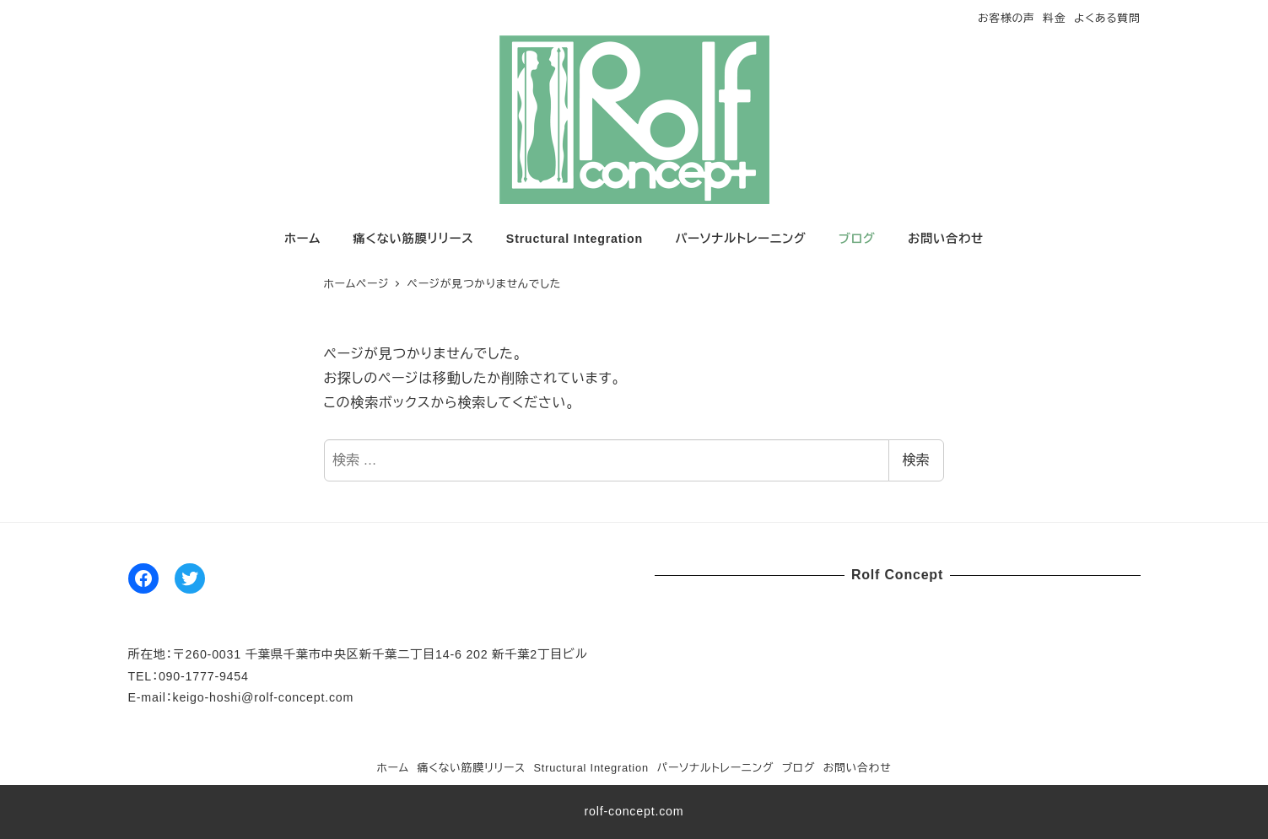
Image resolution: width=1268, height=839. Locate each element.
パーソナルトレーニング (715, 767)
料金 (1054, 18)
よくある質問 (1107, 18)
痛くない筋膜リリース (472, 767)
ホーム (392, 767)
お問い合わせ (857, 767)
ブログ (798, 767)
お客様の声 (1006, 18)
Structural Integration (590, 767)
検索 (916, 460)
